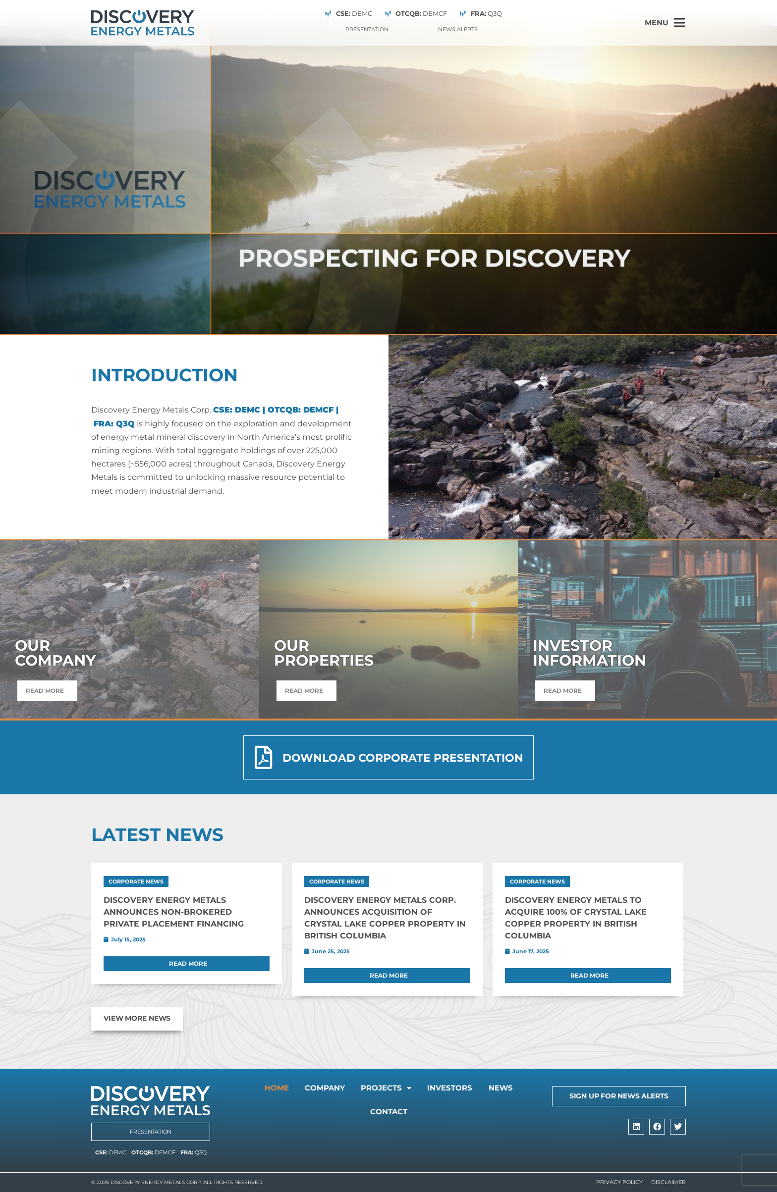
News (358, 1113)
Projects (409, 1089)
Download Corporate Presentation (402, 758)
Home (286, 1088)
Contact (411, 1113)
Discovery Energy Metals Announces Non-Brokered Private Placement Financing (174, 911)
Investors (480, 1088)
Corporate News (136, 881)
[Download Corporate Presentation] (263, 757)
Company (340, 1088)
